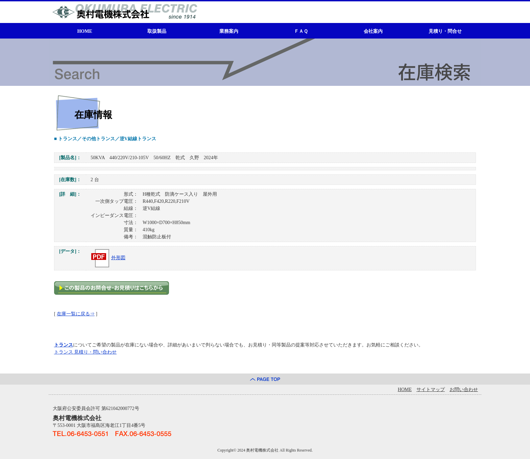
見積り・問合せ (445, 31)
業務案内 (228, 31)
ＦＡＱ (301, 31)
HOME (84, 31)
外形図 (108, 257)
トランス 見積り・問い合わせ (85, 352)
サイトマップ (430, 389)
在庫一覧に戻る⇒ (76, 313)
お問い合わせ (464, 389)
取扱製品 (156, 31)
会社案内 (373, 31)
